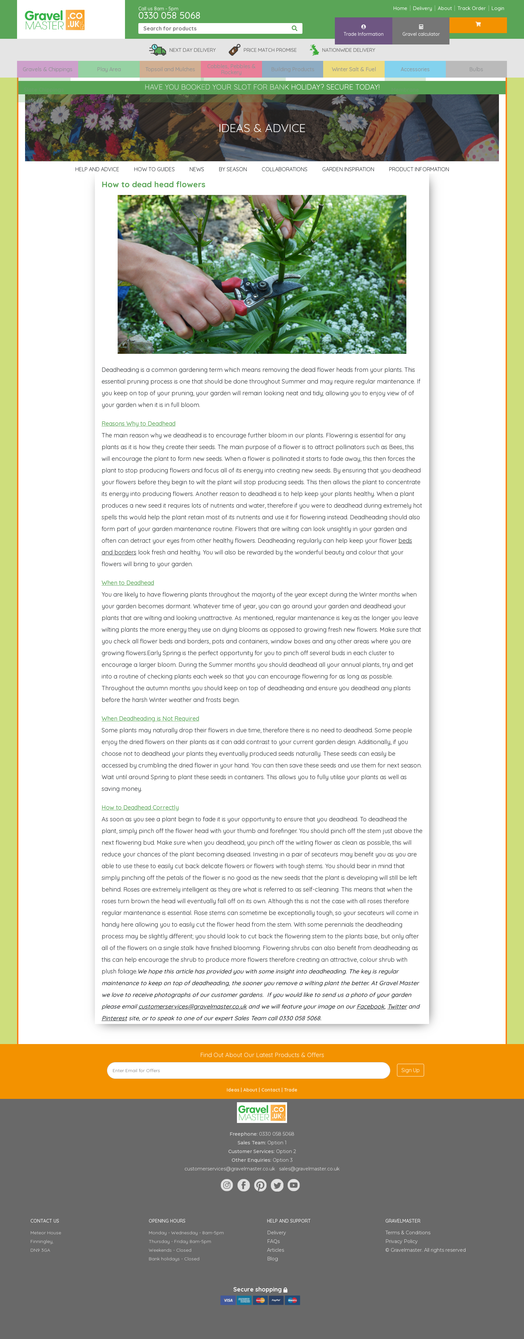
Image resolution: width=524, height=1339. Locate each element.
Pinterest (114, 1018)
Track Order (471, 8)
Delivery (422, 8)
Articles (275, 1250)
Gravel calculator (421, 28)
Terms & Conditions (407, 1233)
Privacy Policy (401, 1241)
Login (498, 8)
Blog (272, 1259)
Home (400, 8)
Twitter (397, 1006)
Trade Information (364, 28)
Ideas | (235, 1090)
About (445, 8)
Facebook (370, 1006)
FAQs (273, 1241)
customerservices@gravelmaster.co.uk (192, 1006)
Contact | (272, 1090)
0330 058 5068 (169, 15)
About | (252, 1090)
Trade (290, 1090)
